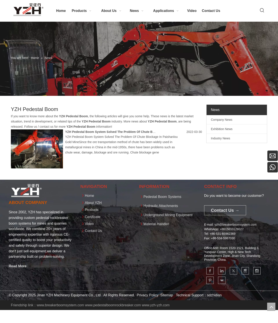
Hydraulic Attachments (160, 206)
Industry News (220, 138)
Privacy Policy (148, 295)
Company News (221, 119)
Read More (17, 266)
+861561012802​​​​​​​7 (231, 229)
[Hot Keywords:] (262, 10)
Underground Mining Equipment (167, 215)
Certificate (92, 217)
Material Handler (156, 224)
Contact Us (93, 231)
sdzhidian (214, 295)
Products (91, 210)
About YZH (93, 203)
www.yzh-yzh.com (156, 305)
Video (89, 224)
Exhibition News (222, 129)
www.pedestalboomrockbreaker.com (113, 305)
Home (89, 195)
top (271, 307)
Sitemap (166, 295)
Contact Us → (225, 210)
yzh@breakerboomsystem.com (235, 224)
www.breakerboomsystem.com (60, 305)
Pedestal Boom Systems (162, 197)
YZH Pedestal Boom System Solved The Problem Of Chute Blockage (114, 132)
